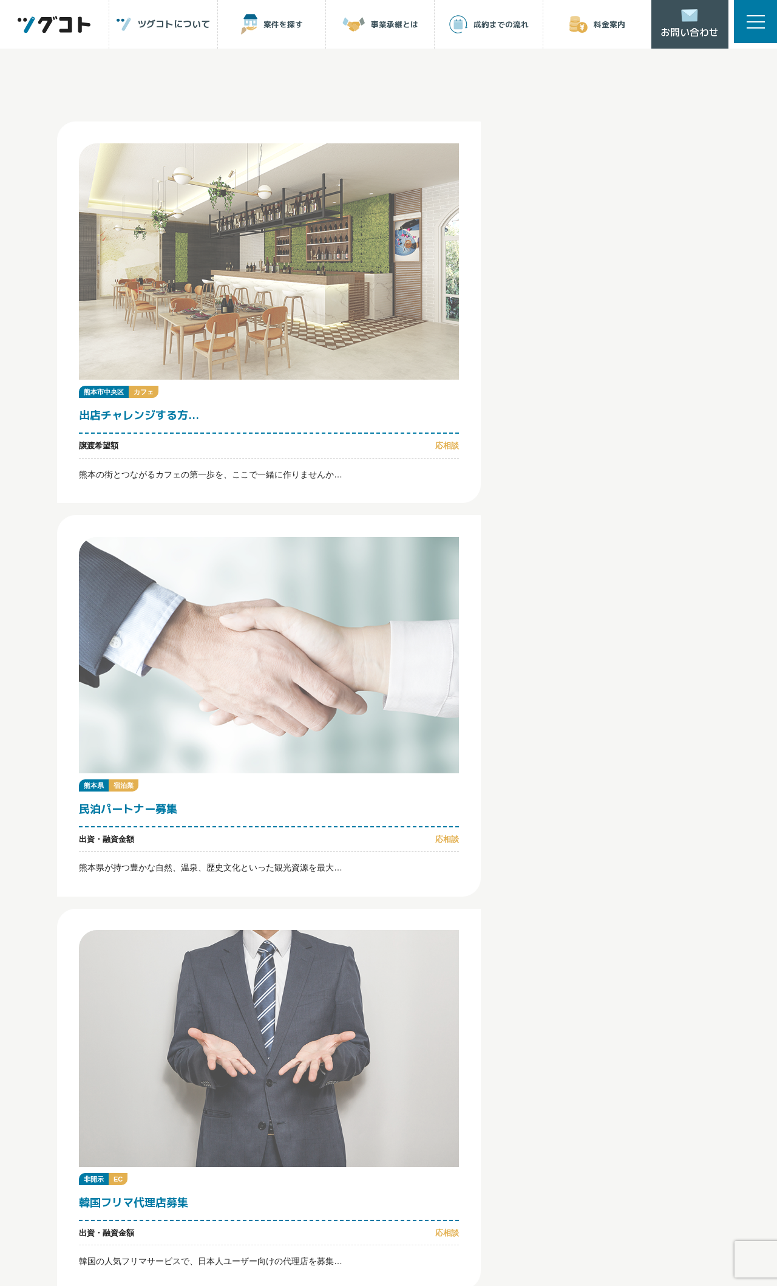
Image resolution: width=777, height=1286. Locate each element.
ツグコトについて (209, 889)
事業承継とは (424, 889)
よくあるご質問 (315, 930)
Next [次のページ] (424, 689)
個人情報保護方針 (90, 1150)
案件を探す (308, 888)
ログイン (103, 973)
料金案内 (197, 930)
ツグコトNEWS (411, 930)
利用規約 (156, 1150)
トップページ (99, 888)
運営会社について (221, 1150)
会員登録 (210, 973)
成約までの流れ (100, 930)
